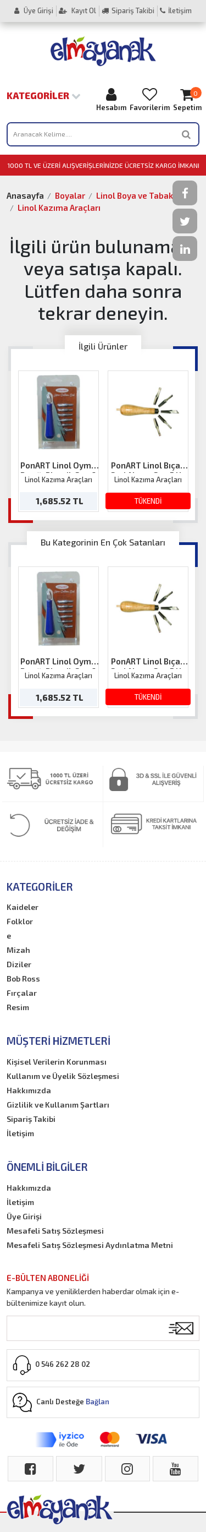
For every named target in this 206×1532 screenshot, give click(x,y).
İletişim (176, 10)
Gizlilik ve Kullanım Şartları (58, 1104)
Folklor (20, 921)
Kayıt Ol (77, 10)
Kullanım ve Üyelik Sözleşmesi (63, 1076)
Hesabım (111, 99)
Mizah (18, 950)
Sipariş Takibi (128, 10)
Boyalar (70, 195)
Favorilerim (150, 99)
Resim (18, 1007)
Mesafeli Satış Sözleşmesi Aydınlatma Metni (90, 1245)
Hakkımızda (29, 1090)
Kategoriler (44, 95)
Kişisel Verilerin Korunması (57, 1061)
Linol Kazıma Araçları (59, 207)
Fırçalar (22, 992)
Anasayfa (25, 195)
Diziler (19, 964)
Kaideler (22, 907)
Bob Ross (23, 978)
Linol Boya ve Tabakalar (142, 195)
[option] (58, 441)
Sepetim (187, 99)
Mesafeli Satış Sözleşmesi (55, 1230)
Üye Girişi (33, 10)
